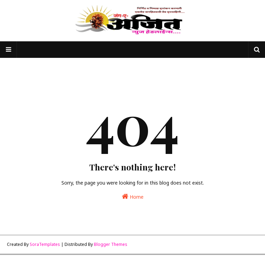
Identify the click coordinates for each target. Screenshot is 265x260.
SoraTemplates (45, 244)
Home (133, 196)
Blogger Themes (110, 244)
